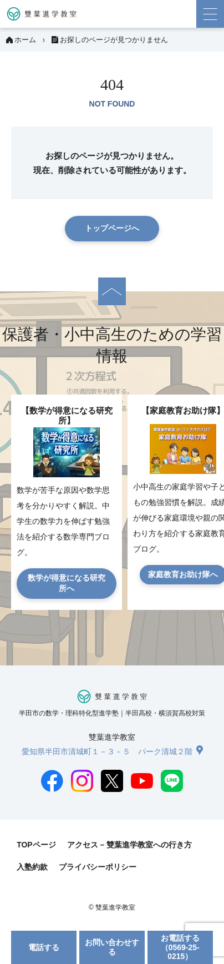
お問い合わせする (112, 947)
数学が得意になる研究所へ (66, 583)
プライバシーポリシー (97, 866)
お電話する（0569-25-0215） (180, 947)
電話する (43, 947)
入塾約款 (32, 866)
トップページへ (112, 228)
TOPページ (36, 844)
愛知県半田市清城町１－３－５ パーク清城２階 (107, 751)
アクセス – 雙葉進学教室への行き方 (129, 844)
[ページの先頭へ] (112, 291)
